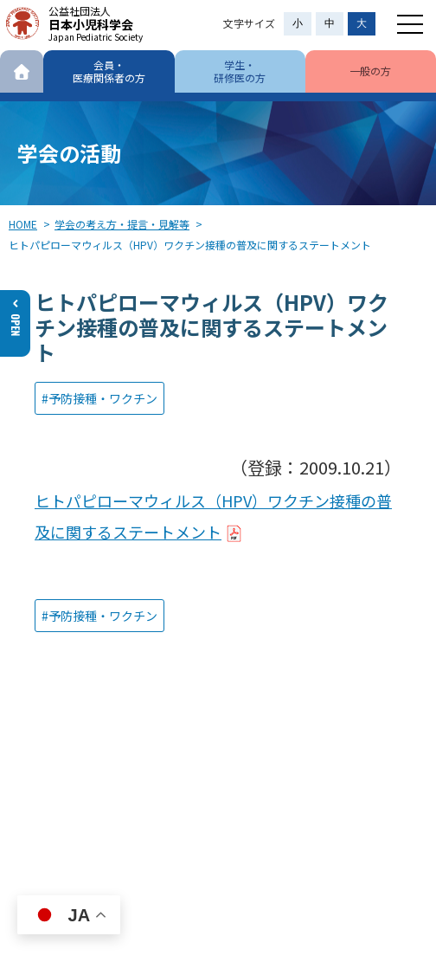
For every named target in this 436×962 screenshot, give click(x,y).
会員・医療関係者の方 (109, 70)
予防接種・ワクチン (102, 398)
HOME (23, 223)
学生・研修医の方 (240, 70)
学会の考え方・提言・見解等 (121, 223)
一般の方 (370, 70)
